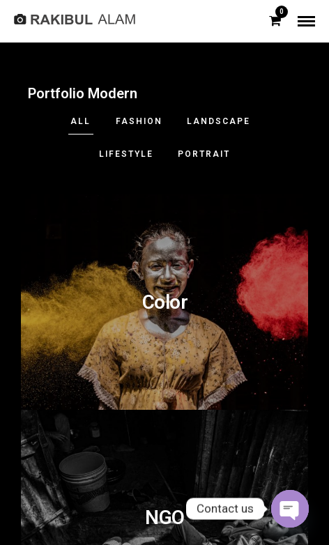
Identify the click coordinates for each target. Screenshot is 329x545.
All (80, 121)
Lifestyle (126, 154)
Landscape (218, 121)
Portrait (204, 154)
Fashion (139, 121)
